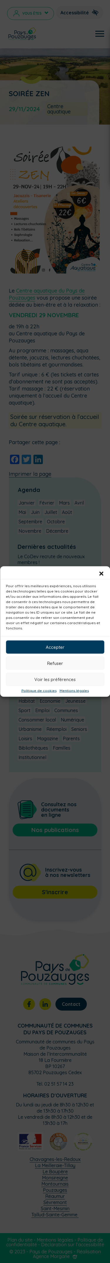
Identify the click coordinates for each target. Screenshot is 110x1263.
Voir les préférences (55, 679)
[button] (101, 574)
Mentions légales (74, 690)
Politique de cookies (39, 690)
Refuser (55, 663)
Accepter (55, 647)
